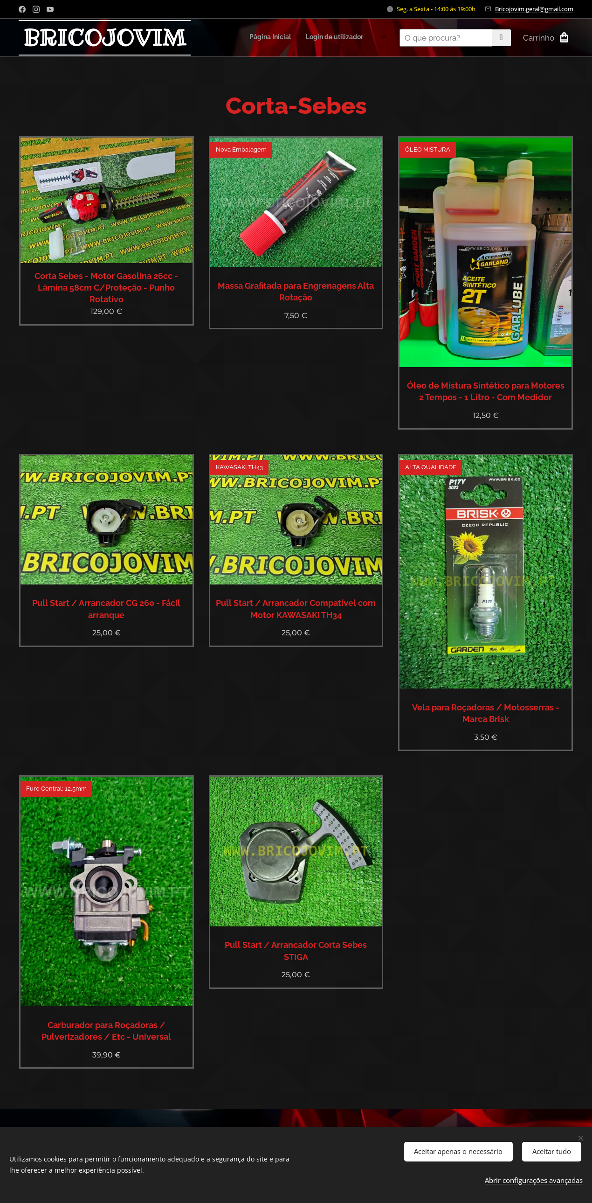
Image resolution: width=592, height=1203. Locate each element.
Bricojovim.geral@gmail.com (534, 9)
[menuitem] (291, 37)
